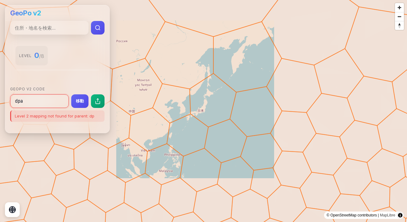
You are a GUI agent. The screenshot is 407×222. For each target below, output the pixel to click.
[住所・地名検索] (49, 28)
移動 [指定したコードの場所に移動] (80, 101)
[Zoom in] (399, 7)
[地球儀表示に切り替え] (12, 209)
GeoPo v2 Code (27, 89)
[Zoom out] (399, 16)
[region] (203, 111)
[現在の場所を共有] (98, 101)
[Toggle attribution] (400, 215)
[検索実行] (98, 28)
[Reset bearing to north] (399, 25)
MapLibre (387, 215)
